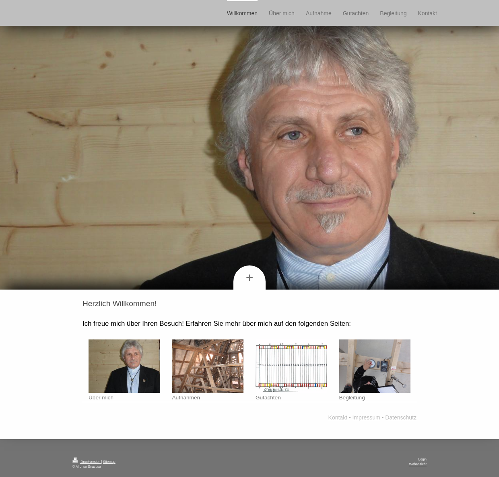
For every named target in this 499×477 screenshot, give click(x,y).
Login (423, 459)
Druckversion (86, 462)
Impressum (366, 417)
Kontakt (337, 417)
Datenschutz (401, 417)
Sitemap (109, 462)
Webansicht (418, 464)
